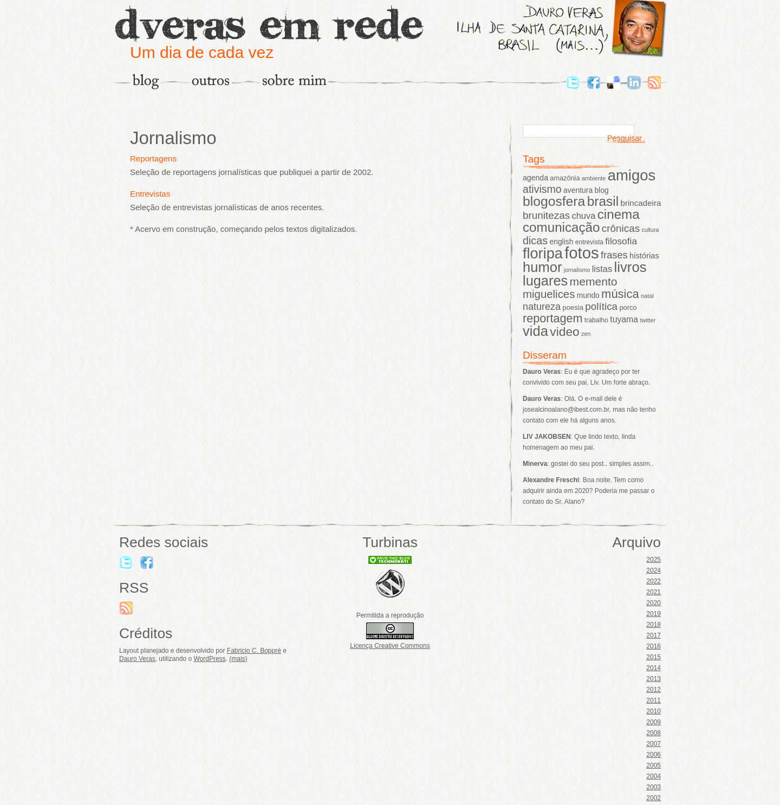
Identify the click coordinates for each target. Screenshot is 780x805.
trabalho (596, 320)
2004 (653, 776)
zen (585, 333)
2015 (653, 657)
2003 (653, 787)
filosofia (621, 241)
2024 (653, 570)
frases (614, 255)
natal (647, 296)
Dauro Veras (137, 659)
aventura (578, 190)
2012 (653, 689)
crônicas (621, 228)
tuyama (624, 319)
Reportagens (153, 158)
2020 (653, 603)
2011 (653, 700)
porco (627, 307)
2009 (653, 722)
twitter (647, 320)
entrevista (589, 242)
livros (630, 267)
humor (542, 267)
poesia (572, 307)
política (601, 306)
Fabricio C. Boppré (254, 650)
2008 (653, 733)
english (561, 241)
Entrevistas (150, 193)
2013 (653, 679)
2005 (653, 765)
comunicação (561, 227)
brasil (603, 201)
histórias (644, 255)
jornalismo (577, 270)
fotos (581, 253)
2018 (653, 624)
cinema (618, 214)
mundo (588, 295)
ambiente (594, 178)
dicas (535, 240)
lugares (545, 280)
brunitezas (546, 215)
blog (602, 190)
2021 (653, 592)
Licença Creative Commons (390, 646)
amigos (631, 175)
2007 (653, 744)
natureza (542, 306)
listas (602, 269)
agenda (535, 177)
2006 (653, 754)
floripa (543, 253)
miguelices (549, 294)
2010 (653, 711)
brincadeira (641, 202)
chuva (583, 215)
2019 (653, 614)
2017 (653, 635)
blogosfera (554, 201)
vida (535, 331)
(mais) (238, 659)
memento (594, 281)
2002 (653, 798)
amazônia (565, 178)
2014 (653, 668)
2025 (653, 559)
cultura (650, 229)
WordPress (209, 659)
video (565, 331)
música (620, 294)
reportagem (553, 318)
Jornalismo (173, 138)
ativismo (542, 189)
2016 (653, 646)
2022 (653, 581)
